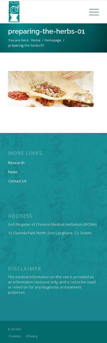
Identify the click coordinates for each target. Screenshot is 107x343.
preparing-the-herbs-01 (46, 31)
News (13, 171)
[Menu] (91, 11)
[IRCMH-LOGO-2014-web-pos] (44, 11)
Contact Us (17, 180)
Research (16, 162)
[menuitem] (91, 11)
